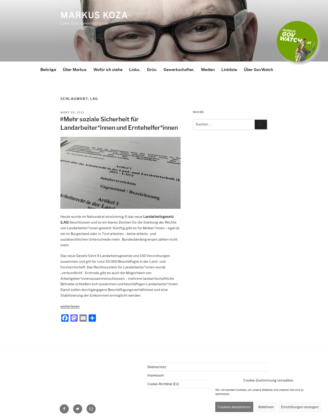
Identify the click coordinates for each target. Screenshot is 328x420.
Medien (208, 69)
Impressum (155, 375)
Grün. (152, 69)
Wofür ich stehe (108, 69)
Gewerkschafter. (179, 69)
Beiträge (48, 69)
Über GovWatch (258, 69)
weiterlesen (70, 306)
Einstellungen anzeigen (300, 407)
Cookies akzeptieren (234, 407)
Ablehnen (266, 407)
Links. (134, 69)
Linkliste (229, 69)
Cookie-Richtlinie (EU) (163, 384)
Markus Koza (94, 15)
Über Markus (75, 69)
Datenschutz (156, 367)
